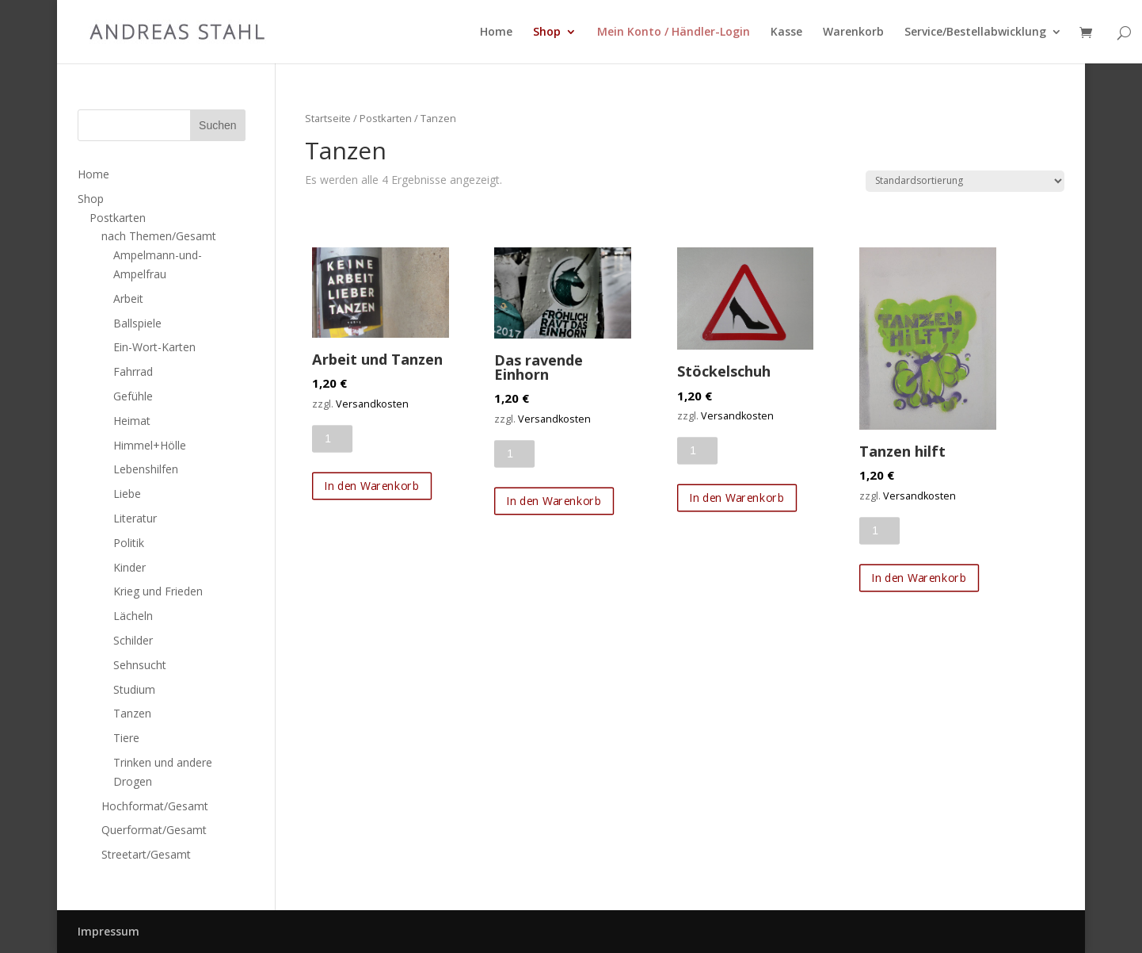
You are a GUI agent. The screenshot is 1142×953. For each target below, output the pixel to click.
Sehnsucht (139, 664)
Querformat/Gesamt (154, 829)
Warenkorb (853, 32)
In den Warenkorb (372, 485)
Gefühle (133, 396)
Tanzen (132, 713)
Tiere (126, 737)
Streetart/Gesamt (146, 854)
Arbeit (128, 298)
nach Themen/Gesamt (158, 235)
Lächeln (133, 615)
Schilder (133, 640)
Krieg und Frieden (158, 591)
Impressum (108, 931)
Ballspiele (137, 323)
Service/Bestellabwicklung (975, 32)
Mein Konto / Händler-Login (673, 32)
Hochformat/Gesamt (154, 805)
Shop (547, 32)
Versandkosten (372, 404)
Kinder (129, 567)
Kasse (786, 32)
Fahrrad (133, 371)
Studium (134, 689)
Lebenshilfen (145, 468)
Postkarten (386, 118)
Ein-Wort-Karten (154, 346)
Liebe (127, 493)
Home (496, 32)
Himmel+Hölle (149, 445)
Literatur (135, 518)
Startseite (328, 118)
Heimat (131, 420)
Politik (128, 542)
